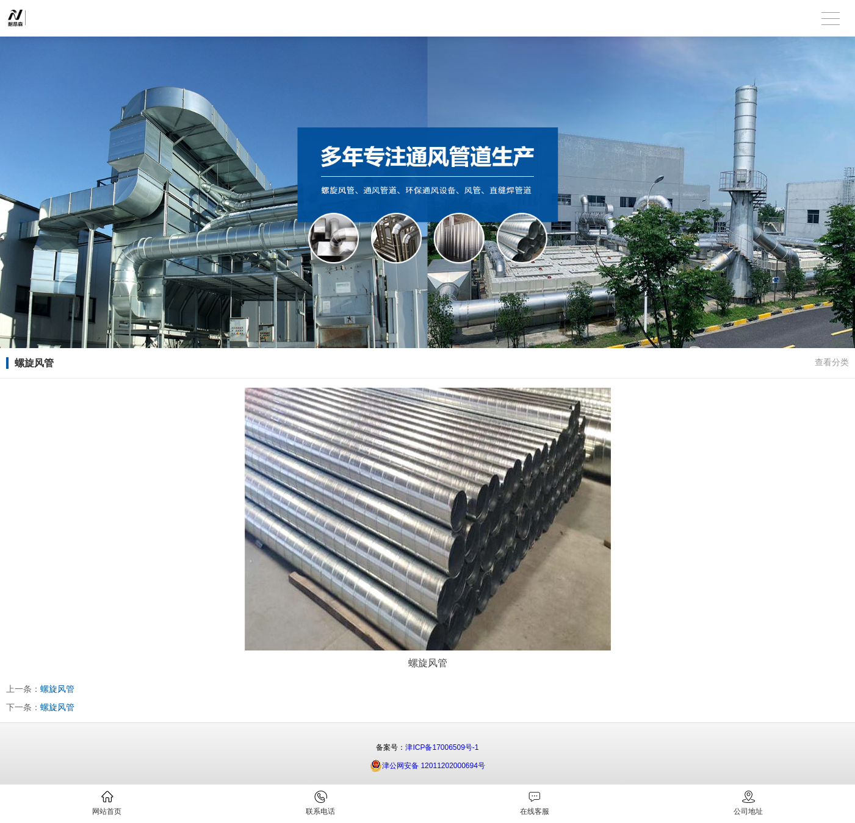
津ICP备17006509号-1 (441, 747)
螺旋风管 (57, 689)
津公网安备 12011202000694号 (427, 766)
